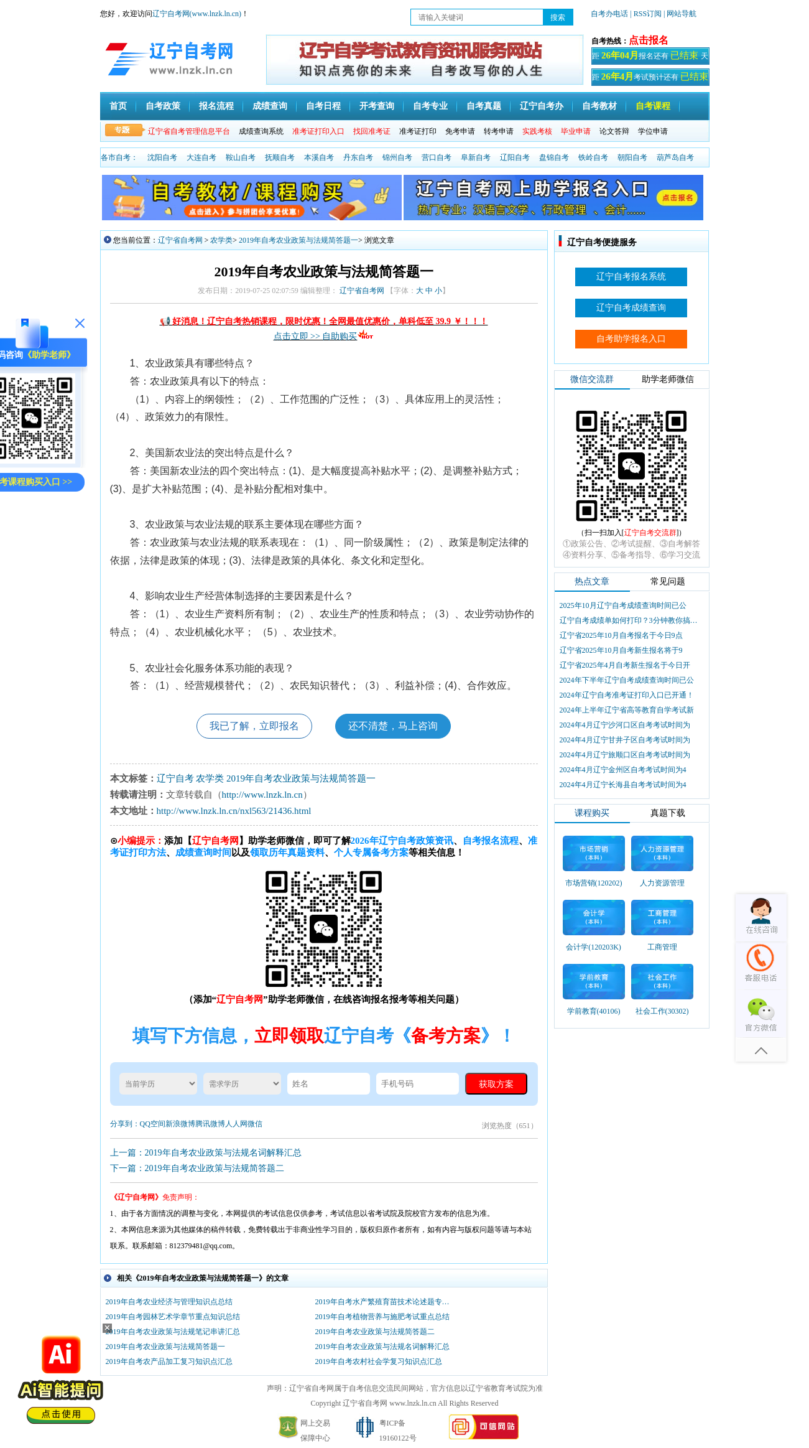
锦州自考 (397, 157)
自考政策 (163, 106)
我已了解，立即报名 (254, 726)
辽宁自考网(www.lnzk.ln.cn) (197, 13)
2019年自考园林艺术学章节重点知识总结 (173, 1316)
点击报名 (648, 40)
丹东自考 (358, 157)
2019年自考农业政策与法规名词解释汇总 (382, 1346)
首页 (118, 106)
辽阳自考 (515, 157)
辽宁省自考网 (180, 240)
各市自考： (119, 157)
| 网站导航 (679, 13)
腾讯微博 (210, 1123)
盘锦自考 (554, 157)
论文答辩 (614, 131)
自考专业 (430, 106)
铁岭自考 (593, 157)
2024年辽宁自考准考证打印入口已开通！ (627, 695)
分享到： (125, 1123)
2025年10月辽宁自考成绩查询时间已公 (623, 605)
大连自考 (201, 157)
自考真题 (483, 106)
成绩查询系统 (261, 131)
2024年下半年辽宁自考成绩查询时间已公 (627, 680)
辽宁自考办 (541, 106)
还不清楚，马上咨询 (393, 726)
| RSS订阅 (645, 13)
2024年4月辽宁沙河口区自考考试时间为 (625, 725)
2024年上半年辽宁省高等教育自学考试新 (627, 710)
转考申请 (499, 131)
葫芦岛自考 (675, 157)
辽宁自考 (175, 778)
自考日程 (323, 106)
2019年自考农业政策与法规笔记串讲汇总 (173, 1331)
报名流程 (216, 106)
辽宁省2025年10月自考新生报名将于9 (621, 650)
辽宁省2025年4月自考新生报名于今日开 (625, 665)
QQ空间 (152, 1123)
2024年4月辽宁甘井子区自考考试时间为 (625, 740)
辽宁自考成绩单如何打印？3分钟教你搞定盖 (630, 620)
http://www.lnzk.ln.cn (262, 795)
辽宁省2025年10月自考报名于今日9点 (621, 635)
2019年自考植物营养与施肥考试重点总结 (382, 1316)
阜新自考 (476, 157)
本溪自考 (319, 157)
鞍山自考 (241, 157)
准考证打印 (418, 131)
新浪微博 (180, 1123)
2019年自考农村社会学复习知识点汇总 (378, 1361)
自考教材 (599, 106)
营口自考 (436, 157)
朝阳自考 (632, 157)
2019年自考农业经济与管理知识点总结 (169, 1301)
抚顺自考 (280, 157)
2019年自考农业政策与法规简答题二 (375, 1331)
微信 (254, 1123)
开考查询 (376, 106)
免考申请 (460, 131)
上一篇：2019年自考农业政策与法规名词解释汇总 (206, 1152)
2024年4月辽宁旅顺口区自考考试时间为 (625, 754)
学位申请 (653, 131)
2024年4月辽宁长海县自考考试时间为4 (623, 784)
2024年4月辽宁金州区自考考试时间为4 (623, 769)
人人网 (236, 1123)
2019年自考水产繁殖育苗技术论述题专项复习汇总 (385, 1301)
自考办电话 (609, 13)
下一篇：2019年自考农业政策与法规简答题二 (197, 1168)
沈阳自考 (162, 157)
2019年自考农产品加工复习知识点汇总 (169, 1361)
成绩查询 (269, 106)
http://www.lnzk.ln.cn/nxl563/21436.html (234, 811)
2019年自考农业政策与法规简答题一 (298, 240)
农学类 (221, 240)
